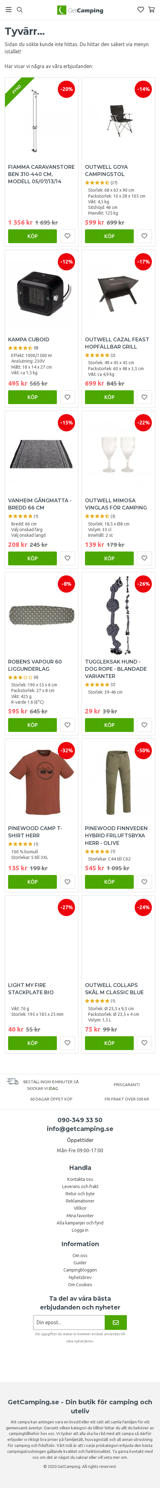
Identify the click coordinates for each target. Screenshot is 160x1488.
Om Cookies (80, 1284)
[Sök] (19, 10)
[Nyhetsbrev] (116, 1322)
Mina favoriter (80, 1215)
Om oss (80, 1255)
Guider (80, 1262)
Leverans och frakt (80, 1186)
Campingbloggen (80, 1269)
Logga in (80, 1230)
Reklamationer (80, 1200)
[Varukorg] (151, 9)
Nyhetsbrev (80, 1277)
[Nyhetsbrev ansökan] (69, 1322)
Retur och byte (80, 1193)
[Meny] (8, 9)
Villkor (80, 1208)
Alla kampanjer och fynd (80, 1222)
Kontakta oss (80, 1179)
